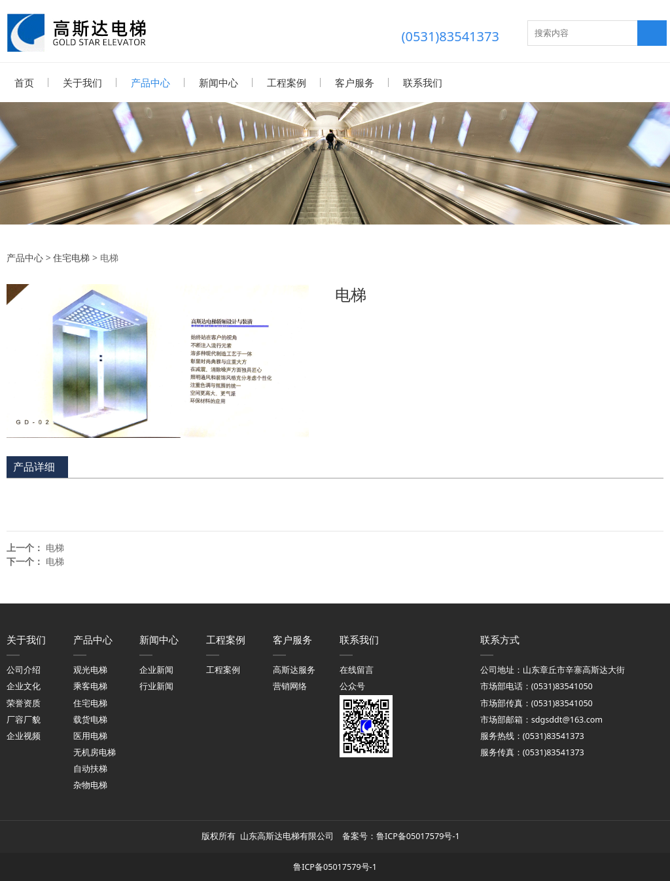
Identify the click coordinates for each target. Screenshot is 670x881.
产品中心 (150, 82)
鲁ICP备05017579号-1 (419, 835)
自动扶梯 (90, 768)
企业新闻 (156, 669)
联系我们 (422, 82)
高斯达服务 (294, 669)
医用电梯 (90, 735)
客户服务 (354, 82)
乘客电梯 (90, 685)
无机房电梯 (94, 751)
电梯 (55, 547)
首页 (24, 82)
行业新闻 (156, 685)
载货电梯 (90, 719)
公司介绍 (24, 669)
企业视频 (24, 735)
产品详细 (34, 466)
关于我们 (82, 82)
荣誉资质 (24, 702)
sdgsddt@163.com (567, 719)
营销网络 (290, 685)
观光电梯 (90, 669)
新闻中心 (218, 82)
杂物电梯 (90, 784)
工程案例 (286, 82)
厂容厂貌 (24, 719)
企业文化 (24, 685)
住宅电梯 (71, 257)
